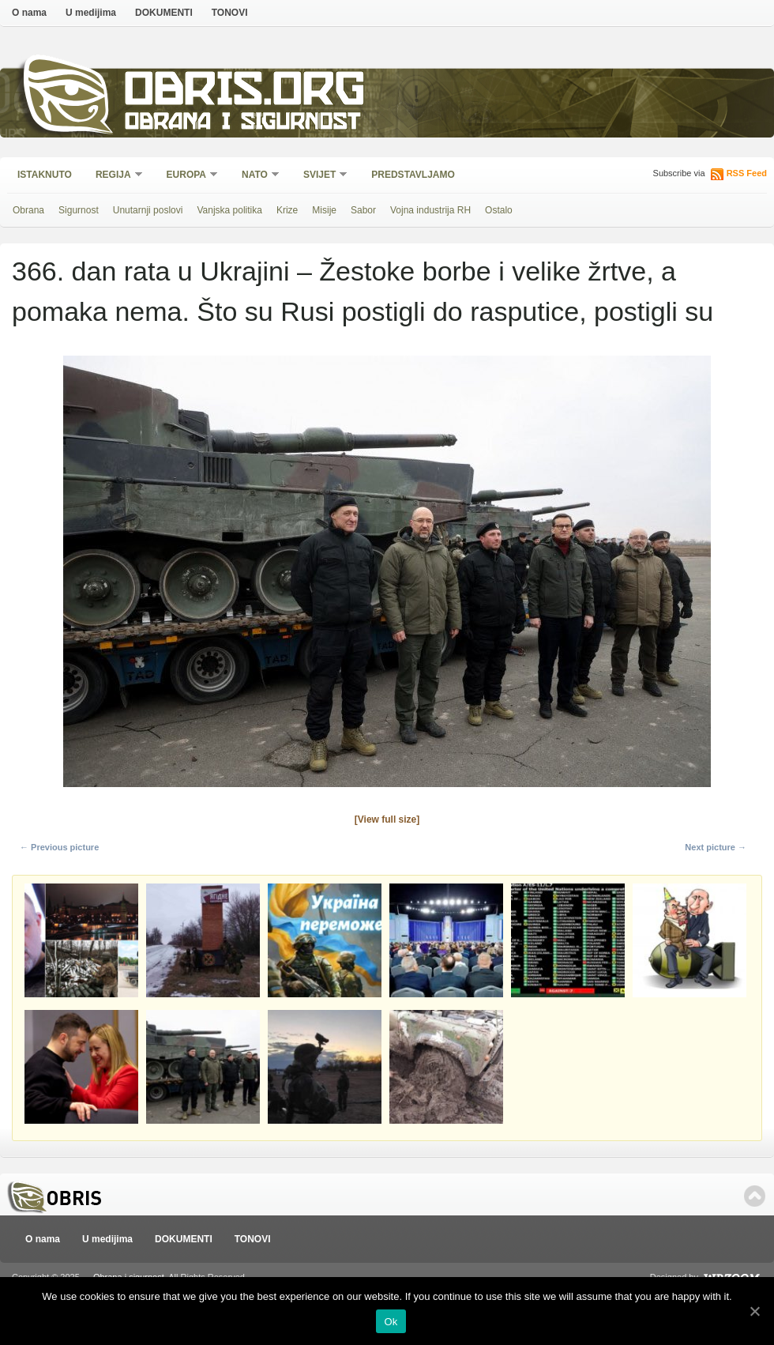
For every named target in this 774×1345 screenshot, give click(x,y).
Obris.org (245, 93)
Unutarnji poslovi (148, 210)
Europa (187, 176)
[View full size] (387, 819)
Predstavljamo (413, 174)
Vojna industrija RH (430, 210)
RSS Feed (747, 173)
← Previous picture (59, 847)
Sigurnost (78, 210)
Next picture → (715, 847)
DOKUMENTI (164, 12)
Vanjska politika (229, 210)
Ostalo (499, 210)
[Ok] (754, 1311)
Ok (390, 1322)
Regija (114, 176)
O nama (29, 12)
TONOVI (230, 12)
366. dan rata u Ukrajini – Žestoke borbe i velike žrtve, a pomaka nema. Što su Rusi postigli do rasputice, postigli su (362, 291)
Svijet (320, 176)
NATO (255, 176)
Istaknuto (44, 174)
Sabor (363, 210)
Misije (324, 210)
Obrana (28, 210)
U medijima (91, 12)
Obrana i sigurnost (242, 123)
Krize (287, 210)
